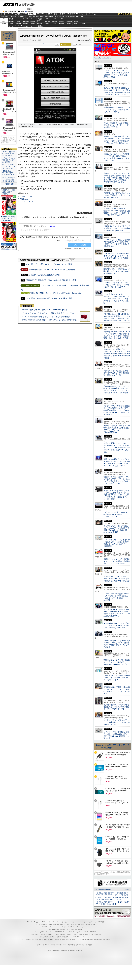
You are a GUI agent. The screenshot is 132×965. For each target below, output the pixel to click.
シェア (42, 43)
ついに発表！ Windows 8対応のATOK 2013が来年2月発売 (50, 298)
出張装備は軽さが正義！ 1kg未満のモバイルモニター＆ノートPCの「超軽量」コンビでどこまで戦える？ (116, 690)
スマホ (77, 14)
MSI (47, 19)
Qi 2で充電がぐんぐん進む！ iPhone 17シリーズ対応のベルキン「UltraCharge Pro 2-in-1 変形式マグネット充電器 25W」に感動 (116, 298)
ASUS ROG (25, 21)
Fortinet (69, 23)
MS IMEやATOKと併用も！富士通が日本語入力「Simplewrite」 (56, 293)
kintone (25, 23)
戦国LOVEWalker (105, 939)
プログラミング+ (59, 16)
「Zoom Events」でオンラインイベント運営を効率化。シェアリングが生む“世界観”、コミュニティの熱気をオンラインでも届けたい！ (116, 390)
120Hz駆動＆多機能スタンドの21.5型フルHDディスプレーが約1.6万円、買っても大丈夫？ (116, 285)
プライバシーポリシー (58, 945)
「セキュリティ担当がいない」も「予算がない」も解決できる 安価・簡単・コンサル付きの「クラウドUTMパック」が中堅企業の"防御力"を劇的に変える (116, 177)
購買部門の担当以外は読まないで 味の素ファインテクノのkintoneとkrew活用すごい (117, 271)
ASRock (47, 21)
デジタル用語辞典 (63, 937)
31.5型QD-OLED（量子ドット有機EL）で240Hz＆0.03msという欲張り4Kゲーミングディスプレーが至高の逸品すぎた (116, 612)
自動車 (49, 14)
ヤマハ (76, 23)
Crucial (54, 21)
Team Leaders (67, 934)
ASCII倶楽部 (125, 14)
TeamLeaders (49, 16)
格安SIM (13, 16)
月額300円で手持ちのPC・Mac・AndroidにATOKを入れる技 (51, 280)
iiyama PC (63, 924)
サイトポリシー (43, 945)
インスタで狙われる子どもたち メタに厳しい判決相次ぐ (46, 317)
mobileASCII (72, 937)
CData (54, 23)
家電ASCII (21, 16)
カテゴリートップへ (84, 213)
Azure (33, 23)
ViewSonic (69, 21)
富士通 (11, 19)
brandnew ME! (40, 26)
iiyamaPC (25, 19)
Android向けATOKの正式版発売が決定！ (45, 275)
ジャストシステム (27, 201)
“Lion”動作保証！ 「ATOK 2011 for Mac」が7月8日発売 (52, 269)
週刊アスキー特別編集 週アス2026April (8, 192)
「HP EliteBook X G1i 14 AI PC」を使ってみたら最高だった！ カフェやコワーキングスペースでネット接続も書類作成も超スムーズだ (116, 317)
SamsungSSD (38, 21)
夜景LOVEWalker (71, 939)
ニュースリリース (27, 196)
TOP (28, 922)
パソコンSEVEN (40, 19)
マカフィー (11, 26)
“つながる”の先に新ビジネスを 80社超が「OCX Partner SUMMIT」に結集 (116, 514)
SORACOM (58, 932)
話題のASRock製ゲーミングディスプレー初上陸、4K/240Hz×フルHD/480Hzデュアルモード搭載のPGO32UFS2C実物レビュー (116, 462)
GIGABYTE (32, 21)
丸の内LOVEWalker (93, 939)
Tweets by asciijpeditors (102, 58)
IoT (12, 14)
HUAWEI (61, 21)
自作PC (62, 14)
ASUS (54, 19)
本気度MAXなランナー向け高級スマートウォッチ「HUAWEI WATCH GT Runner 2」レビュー (116, 662)
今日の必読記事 (44, 937)
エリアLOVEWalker (37, 939)
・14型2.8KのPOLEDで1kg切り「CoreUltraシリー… (9, 173)
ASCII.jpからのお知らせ (103, 889)
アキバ (72, 14)
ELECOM (11, 21)
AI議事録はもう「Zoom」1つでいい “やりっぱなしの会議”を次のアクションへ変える (116, 109)
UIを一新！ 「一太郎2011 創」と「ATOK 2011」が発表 (49, 264)
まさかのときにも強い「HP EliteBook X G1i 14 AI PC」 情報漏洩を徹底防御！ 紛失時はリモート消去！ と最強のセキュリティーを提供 (116, 353)
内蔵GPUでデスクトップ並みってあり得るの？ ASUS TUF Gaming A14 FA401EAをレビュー (116, 228)
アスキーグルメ (30, 16)
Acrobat (18, 23)
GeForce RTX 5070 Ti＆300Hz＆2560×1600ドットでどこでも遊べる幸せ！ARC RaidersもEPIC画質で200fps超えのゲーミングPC (116, 91)
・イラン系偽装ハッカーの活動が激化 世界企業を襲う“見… (9, 179)
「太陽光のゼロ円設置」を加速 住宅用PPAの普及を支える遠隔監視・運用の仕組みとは (116, 373)
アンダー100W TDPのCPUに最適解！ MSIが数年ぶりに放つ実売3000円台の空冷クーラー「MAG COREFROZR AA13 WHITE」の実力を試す (116, 410)
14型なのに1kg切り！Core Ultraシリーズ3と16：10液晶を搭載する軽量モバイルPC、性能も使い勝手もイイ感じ (116, 73)
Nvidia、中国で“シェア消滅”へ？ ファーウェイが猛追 (44, 310)
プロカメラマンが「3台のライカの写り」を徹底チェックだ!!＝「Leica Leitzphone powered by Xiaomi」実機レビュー (71, 313)
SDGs (67, 16)
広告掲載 (89, 945)
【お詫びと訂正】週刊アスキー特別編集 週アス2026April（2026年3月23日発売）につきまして (112, 894)
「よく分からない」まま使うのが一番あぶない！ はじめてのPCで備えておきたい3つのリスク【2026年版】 (116, 543)
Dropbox (47, 23)
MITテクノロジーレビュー (84, 937)
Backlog (61, 23)
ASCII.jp (10, 4)
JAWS (11, 23)
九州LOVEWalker (82, 939)
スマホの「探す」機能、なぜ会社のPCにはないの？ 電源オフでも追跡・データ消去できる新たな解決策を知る (116, 243)
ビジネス (18, 14)
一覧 (57, 44)
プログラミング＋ (77, 934)
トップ (3, 14)
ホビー (56, 14)
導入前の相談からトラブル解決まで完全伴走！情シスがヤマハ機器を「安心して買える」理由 (116, 707)
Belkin (76, 21)
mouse (18, 19)
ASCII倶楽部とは (11, 184)
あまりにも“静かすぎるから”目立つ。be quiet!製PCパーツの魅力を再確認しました (116, 722)
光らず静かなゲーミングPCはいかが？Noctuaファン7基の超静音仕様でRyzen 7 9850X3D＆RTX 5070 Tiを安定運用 (116, 529)
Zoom (83, 23)
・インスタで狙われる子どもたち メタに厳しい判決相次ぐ (8, 166)
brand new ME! (78, 929)
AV (68, 14)
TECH (25, 14)
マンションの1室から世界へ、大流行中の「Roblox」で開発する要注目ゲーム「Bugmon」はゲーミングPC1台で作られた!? (116, 212)
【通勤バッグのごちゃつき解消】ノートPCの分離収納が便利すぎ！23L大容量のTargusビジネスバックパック (116, 157)
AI (8, 14)
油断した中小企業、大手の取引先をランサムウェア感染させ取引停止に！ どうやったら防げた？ (116, 561)
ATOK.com (24, 199)
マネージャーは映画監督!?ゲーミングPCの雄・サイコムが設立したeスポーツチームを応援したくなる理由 (116, 597)
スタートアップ (85, 14)
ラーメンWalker (26, 939)
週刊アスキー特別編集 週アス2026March (8, 219)
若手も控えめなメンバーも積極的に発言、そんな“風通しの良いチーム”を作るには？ (116, 677)
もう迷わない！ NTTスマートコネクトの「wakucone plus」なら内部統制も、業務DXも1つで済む (116, 578)
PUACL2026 (79, 16)
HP (62, 19)
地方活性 (72, 16)
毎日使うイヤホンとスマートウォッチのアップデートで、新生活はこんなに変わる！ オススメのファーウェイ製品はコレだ (116, 480)
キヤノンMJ (18, 26)
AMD (18, 21)
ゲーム (93, 14)
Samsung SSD (39, 932)
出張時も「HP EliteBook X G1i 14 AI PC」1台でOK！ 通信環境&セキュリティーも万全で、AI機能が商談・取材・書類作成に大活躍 (116, 335)
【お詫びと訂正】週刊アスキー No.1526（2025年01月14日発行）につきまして (113, 903)
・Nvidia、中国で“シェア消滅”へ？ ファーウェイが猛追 (8, 153)
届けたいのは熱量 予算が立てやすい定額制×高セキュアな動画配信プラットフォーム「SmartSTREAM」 (116, 429)
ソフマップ (33, 26)
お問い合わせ (79, 945)
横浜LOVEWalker (48, 939)
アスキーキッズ (5, 16)
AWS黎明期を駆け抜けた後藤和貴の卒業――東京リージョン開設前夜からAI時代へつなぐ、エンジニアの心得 (116, 644)
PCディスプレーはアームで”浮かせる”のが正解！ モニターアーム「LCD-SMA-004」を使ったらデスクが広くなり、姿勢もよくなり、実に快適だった (116, 495)
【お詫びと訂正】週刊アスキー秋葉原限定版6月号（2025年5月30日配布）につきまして (112, 898)
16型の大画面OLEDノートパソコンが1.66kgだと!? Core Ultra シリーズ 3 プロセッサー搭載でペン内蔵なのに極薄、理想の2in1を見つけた (116, 447)
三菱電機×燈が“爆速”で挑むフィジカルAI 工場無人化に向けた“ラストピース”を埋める (116, 195)
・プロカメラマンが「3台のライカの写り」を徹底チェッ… (8, 160)
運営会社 (71, 945)
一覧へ (127, 889)
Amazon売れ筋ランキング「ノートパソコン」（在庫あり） (8, 35)
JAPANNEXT (26, 26)
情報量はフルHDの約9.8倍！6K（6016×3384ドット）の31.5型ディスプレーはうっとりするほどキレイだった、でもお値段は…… (116, 139)
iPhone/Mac (41, 14)
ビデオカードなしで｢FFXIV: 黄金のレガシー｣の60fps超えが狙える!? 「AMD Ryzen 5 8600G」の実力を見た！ (116, 735)
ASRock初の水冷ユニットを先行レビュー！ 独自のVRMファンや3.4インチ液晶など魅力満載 (116, 625)
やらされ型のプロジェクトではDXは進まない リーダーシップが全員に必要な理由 (116, 125)
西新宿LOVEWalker (60, 939)
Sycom (33, 19)
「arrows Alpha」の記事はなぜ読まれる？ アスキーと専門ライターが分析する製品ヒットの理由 (116, 256)
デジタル (27, 4)
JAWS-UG (50, 927)
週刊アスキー (39, 16)
